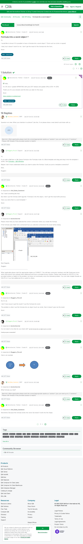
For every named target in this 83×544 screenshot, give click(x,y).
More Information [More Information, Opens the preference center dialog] (42, 532)
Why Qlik (3, 496)
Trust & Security (32, 509)
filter (24, 434)
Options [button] (80, 17)
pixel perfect (34, 436)
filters (41, 434)
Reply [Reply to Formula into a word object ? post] (76, 58)
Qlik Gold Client (5, 493)
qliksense (12, 434)
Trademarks (58, 516)
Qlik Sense (4, 472)
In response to (12, 190)
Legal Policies (58, 511)
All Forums (16, 17)
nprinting (5, 434)
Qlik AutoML (4, 474)
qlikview (19, 434)
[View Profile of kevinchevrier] (11, 32)
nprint (12, 436)
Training (3, 517)
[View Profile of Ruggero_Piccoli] (12, 150)
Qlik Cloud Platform (7, 469)
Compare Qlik (5, 512)
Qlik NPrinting (26, 17)
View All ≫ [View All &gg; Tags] (6, 441)
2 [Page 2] (78, 68)
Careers (30, 517)
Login (34, 2)
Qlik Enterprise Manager (8, 488)
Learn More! (72, 11)
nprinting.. (26, 436)
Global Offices (32, 522)
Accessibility (31, 512)
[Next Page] (81, 68)
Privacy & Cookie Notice (62, 513)
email (76, 434)
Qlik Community (6, 17)
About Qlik (31, 503)
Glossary (3, 514)
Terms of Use (58, 519)
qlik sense (6, 436)
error (58, 434)
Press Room (31, 506)
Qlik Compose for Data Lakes (10, 482)
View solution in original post (12, 96)
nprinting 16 (52, 436)
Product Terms (58, 524)
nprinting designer (50, 434)
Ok (42, 528)
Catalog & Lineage (6, 491)
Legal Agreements (59, 521)
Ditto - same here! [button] (7, 54)
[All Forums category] (3, 452)
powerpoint (65, 434)
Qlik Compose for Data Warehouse (11, 485)
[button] (81, 32)
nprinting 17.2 (60, 436)
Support (3, 520)
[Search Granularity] (8, 25)
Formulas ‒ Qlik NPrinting (16, 161)
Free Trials (4, 509)
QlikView (3, 477)
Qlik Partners (5, 506)
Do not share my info (61, 527)
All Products (4, 466)
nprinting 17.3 (18, 436)
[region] (27, 533)
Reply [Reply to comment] (73, 105)
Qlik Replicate (5, 480)
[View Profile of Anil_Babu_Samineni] (13, 116)
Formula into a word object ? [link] (42, 17)
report (71, 434)
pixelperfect (35, 434)
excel (28, 434)
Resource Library (6, 503)
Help (66, 7)
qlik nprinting (43, 436)
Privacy (30, 514)
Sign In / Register (75, 7)
